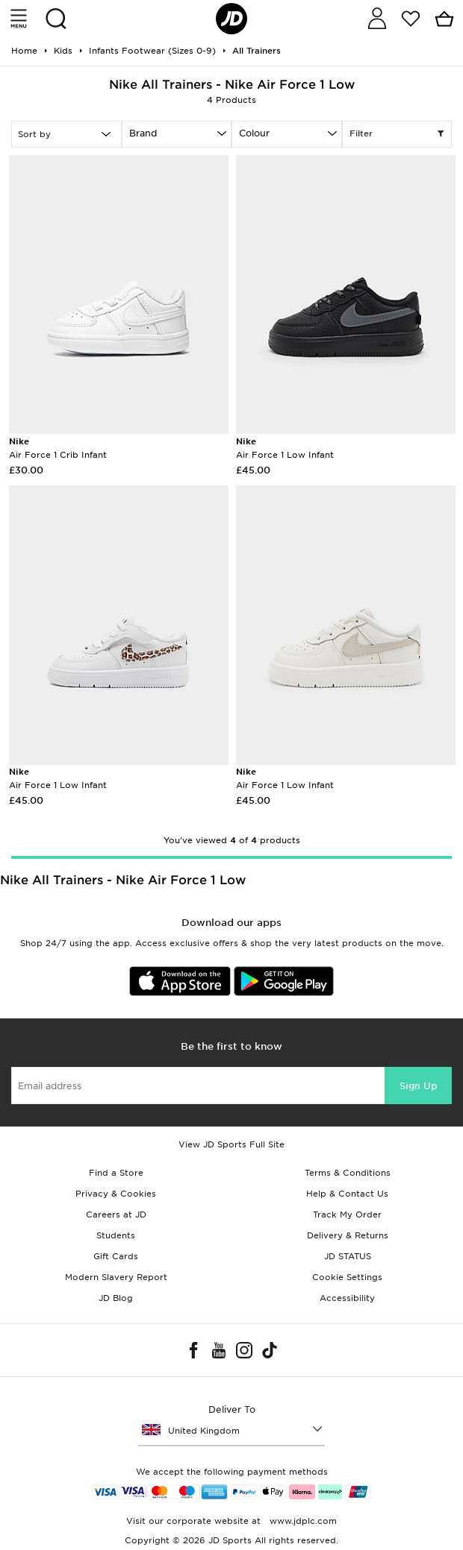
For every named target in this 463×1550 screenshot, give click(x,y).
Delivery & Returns (347, 1235)
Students (115, 1235)
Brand (143, 133)
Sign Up (418, 1085)
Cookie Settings (347, 1277)
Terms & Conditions (348, 1173)
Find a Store (116, 1173)
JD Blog (116, 1298)
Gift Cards (115, 1256)
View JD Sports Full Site (231, 1144)
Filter (397, 134)
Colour (254, 133)
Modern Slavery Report (116, 1277)
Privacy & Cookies (115, 1193)
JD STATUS (347, 1256)
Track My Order (347, 1214)
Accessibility (347, 1298)
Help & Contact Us (347, 1193)
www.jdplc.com (302, 1521)
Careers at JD (116, 1214)
